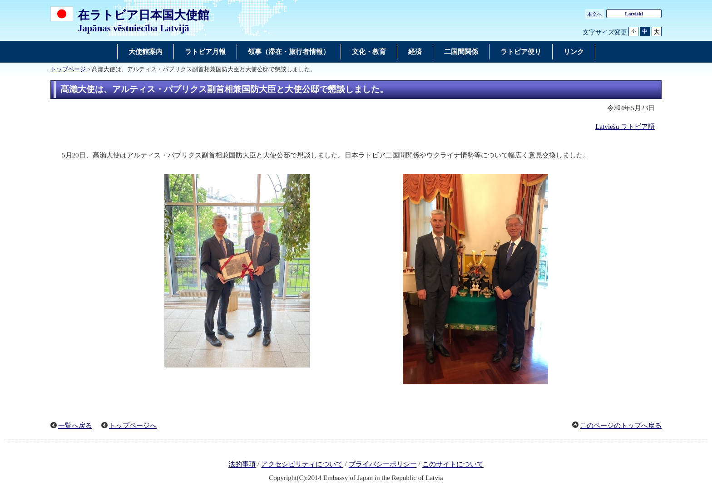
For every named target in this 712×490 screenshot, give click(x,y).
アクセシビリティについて (302, 464)
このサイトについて (453, 464)
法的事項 (242, 464)
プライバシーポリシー (383, 464)
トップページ (68, 69)
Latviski (634, 13)
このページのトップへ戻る (621, 425)
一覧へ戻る (75, 425)
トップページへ (133, 425)
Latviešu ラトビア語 (625, 126)
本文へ (594, 14)
